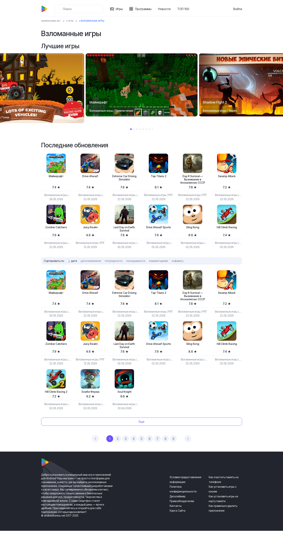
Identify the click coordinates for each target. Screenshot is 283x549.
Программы (145, 9)
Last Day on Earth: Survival (124, 237)
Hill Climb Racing (227, 235)
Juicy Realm (90, 235)
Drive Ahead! (90, 177)
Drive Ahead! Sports (159, 237)
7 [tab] (149, 129)
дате (74, 269)
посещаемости (135, 269)
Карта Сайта (177, 528)
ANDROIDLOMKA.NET (53, 20)
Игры (120, 9)
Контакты (176, 524)
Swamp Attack (226, 177)
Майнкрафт (56, 177)
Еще (141, 440)
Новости (166, 9)
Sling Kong (192, 235)
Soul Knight (124, 410)
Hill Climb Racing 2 (56, 410)
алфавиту (177, 269)
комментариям (158, 269)
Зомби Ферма (90, 410)
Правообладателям (182, 519)
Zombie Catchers (56, 235)
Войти (237, 9)
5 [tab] (143, 129)
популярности (113, 269)
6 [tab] (146, 129)
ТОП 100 (185, 9)
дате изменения (91, 269)
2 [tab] (134, 129)
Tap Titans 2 (158, 177)
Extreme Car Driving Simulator (124, 179)
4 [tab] (140, 129)
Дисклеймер (177, 514)
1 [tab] (131, 129)
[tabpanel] (142, 84)
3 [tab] (137, 129)
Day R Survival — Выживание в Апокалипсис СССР (192, 183)
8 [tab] (152, 129)
